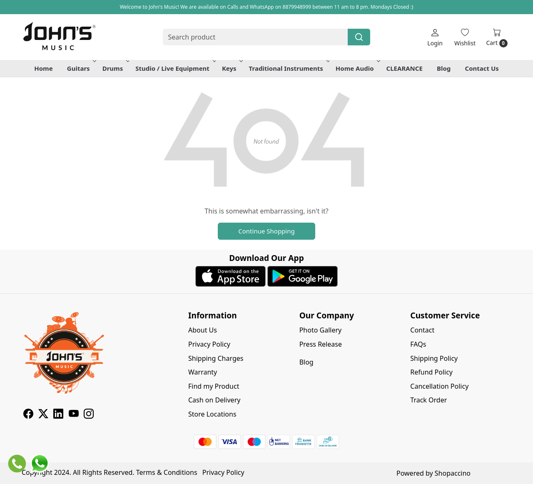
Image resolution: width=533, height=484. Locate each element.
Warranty (202, 372)
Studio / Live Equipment (174, 68)
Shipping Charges (215, 358)
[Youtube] (73, 415)
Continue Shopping (266, 231)
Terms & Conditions (166, 472)
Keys (232, 68)
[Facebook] (28, 415)
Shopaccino (453, 473)
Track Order (428, 400)
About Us (202, 330)
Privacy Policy (209, 344)
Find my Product (213, 386)
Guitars (81, 68)
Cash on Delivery (214, 400)
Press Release (320, 344)
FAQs (418, 344)
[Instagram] (88, 415)
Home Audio (357, 68)
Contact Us (482, 68)
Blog (444, 68)
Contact (422, 330)
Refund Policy (431, 372)
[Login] (435, 37)
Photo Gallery (320, 330)
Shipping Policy (434, 358)
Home (43, 68)
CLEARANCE (404, 68)
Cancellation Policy (439, 386)
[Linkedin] (58, 415)
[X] (43, 415)
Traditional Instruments (288, 68)
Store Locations (212, 414)
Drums (115, 68)
